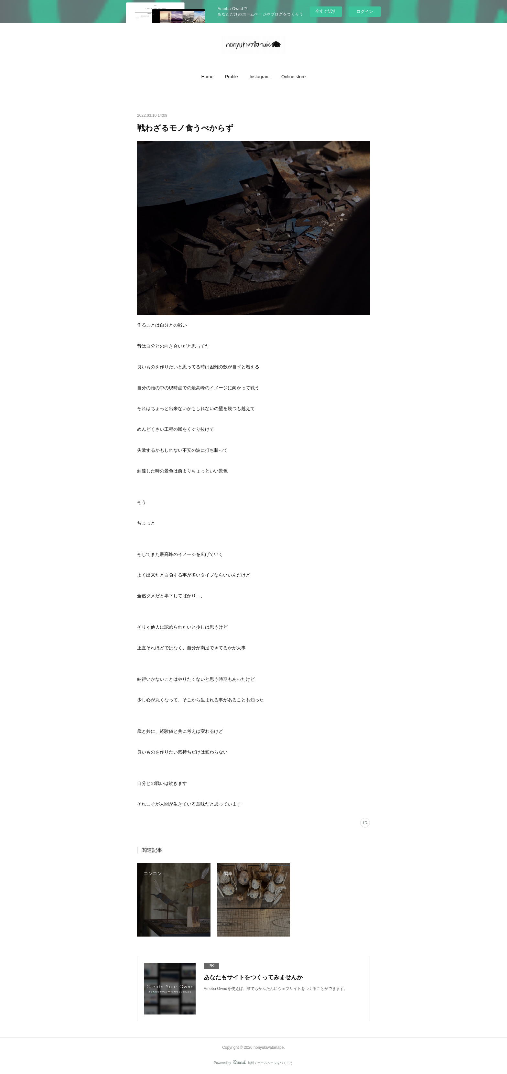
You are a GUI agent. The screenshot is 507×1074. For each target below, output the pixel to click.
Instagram (260, 76)
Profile (231, 76)
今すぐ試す (325, 11)
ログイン (364, 11)
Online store (293, 76)
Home (207, 76)
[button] (207, 76)
